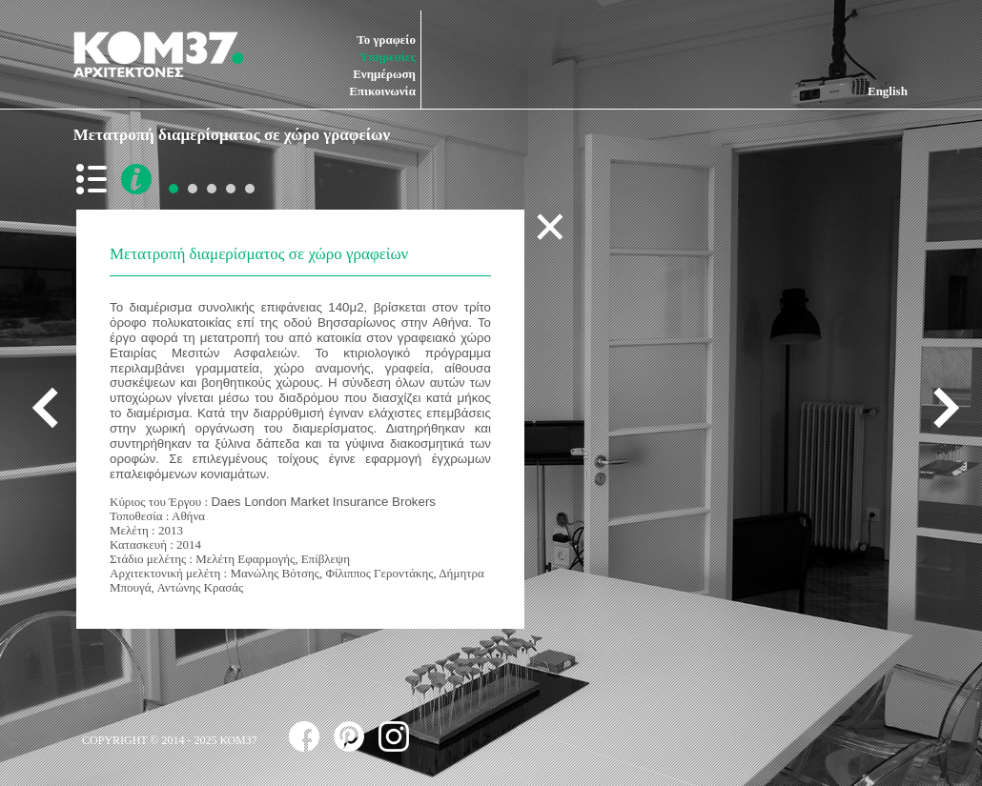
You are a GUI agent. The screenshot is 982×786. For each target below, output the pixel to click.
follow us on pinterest (349, 736)
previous (52, 407)
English (888, 91)
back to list (95, 179)
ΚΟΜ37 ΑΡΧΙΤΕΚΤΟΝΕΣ (158, 54)
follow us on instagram (393, 736)
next (939, 407)
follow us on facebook (304, 736)
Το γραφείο (386, 39)
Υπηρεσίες (387, 57)
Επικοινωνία (382, 91)
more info (136, 179)
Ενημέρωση (384, 74)
